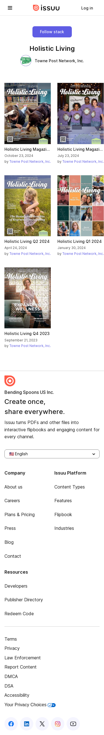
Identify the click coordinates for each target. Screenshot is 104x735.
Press (10, 528)
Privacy (12, 648)
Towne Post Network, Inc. (52, 60)
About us (13, 487)
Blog (9, 542)
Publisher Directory (23, 599)
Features (63, 500)
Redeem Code (19, 613)
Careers (12, 500)
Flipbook (63, 514)
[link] (87, 7)
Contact (12, 556)
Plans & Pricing (19, 514)
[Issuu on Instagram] (57, 724)
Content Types (69, 487)
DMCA (11, 676)
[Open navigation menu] (10, 7)
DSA (8, 686)
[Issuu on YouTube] (73, 724)
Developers (15, 586)
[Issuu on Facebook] (11, 724)
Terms (10, 639)
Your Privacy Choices (30, 704)
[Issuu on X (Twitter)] (42, 724)
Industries (64, 528)
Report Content (20, 667)
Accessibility (16, 695)
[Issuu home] (46, 8)
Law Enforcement (22, 657)
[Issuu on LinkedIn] (26, 724)
